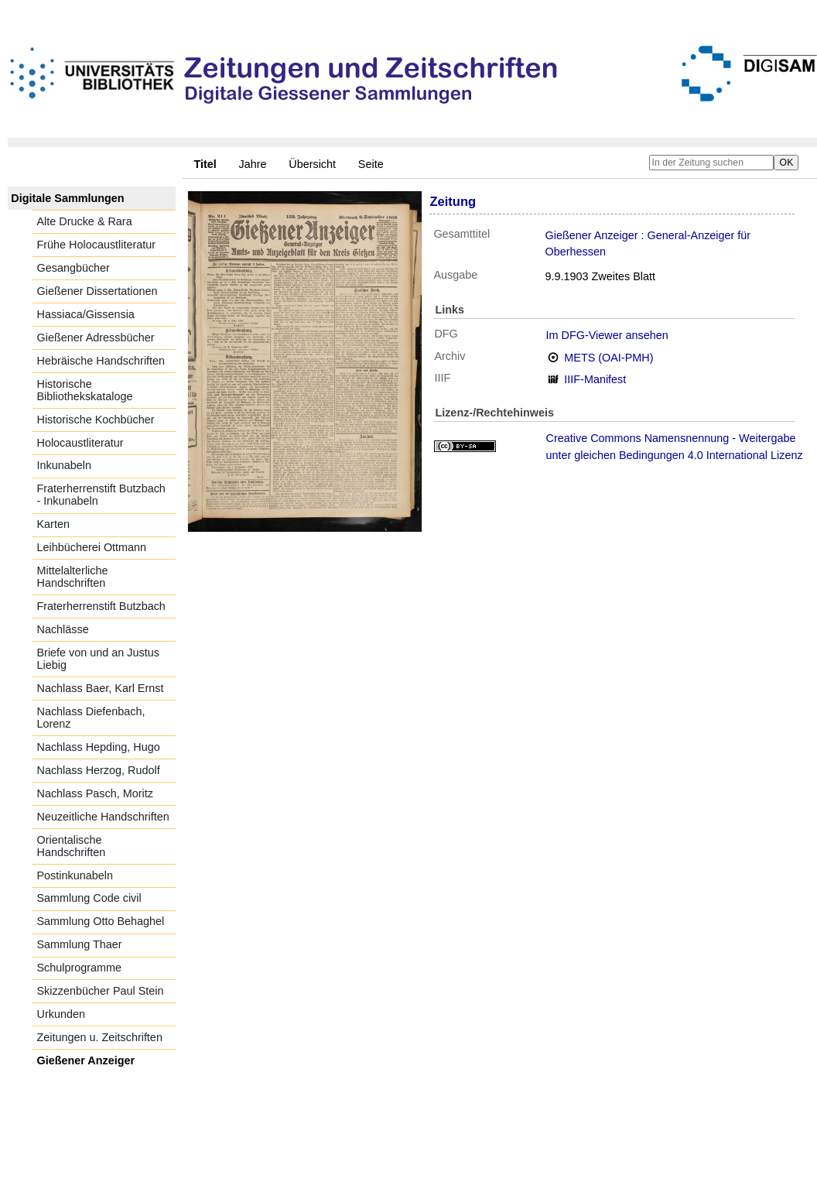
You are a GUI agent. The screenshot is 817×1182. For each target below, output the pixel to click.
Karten (53, 524)
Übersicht (312, 164)
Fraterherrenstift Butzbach (101, 606)
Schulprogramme (79, 967)
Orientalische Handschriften (71, 846)
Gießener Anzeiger (86, 1060)
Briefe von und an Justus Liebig (98, 658)
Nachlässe (63, 629)
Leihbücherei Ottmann (92, 547)
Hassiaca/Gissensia (86, 314)
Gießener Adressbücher (96, 337)
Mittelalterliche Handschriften (72, 576)
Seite (371, 164)
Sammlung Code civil (89, 898)
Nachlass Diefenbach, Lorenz (91, 717)
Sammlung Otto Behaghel (101, 921)
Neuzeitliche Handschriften (103, 816)
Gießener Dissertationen (97, 291)
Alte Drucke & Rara (84, 221)
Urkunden (61, 1014)
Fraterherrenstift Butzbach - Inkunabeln (101, 494)
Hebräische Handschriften (101, 361)
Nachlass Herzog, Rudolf (98, 770)
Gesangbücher (73, 268)
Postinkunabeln (75, 875)
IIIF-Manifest (595, 379)
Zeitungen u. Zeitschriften (99, 1037)
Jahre (253, 164)
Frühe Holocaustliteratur (96, 244)
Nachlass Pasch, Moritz (95, 793)
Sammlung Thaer (79, 944)
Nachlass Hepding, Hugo (98, 747)
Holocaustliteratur (80, 443)
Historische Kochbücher (96, 419)
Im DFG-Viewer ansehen (607, 335)
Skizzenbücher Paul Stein (100, 991)
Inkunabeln (64, 465)
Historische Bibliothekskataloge (85, 390)
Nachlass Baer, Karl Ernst (100, 688)
